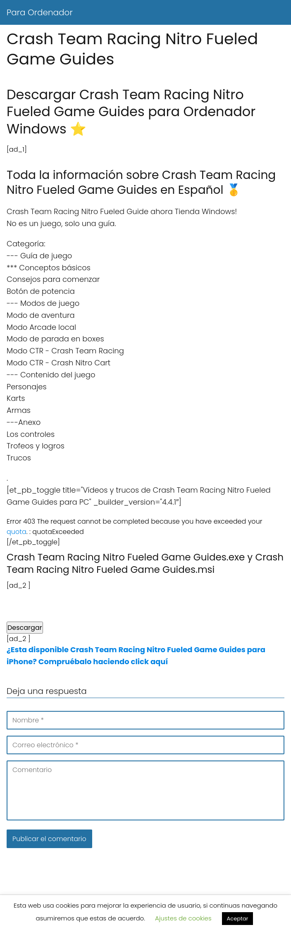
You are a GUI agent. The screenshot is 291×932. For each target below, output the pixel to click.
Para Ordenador (40, 12)
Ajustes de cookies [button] (183, 918)
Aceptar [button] (237, 918)
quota (16, 531)
